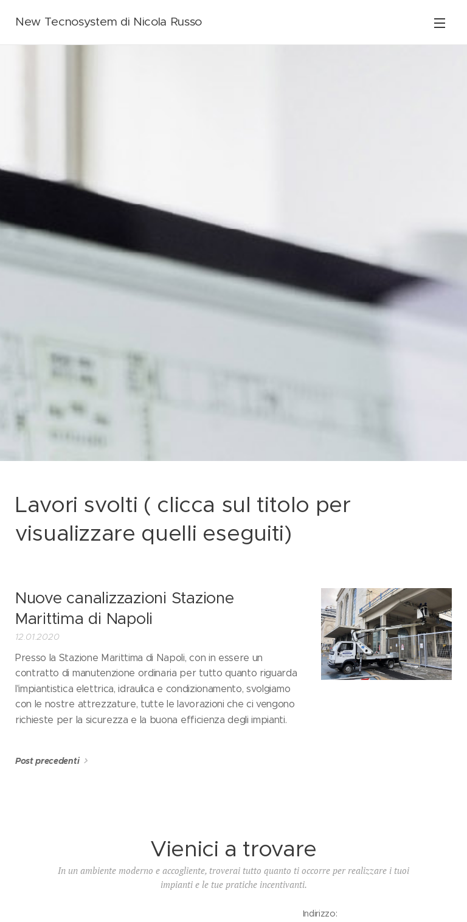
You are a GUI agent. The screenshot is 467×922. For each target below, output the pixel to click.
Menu (439, 23)
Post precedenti (47, 760)
